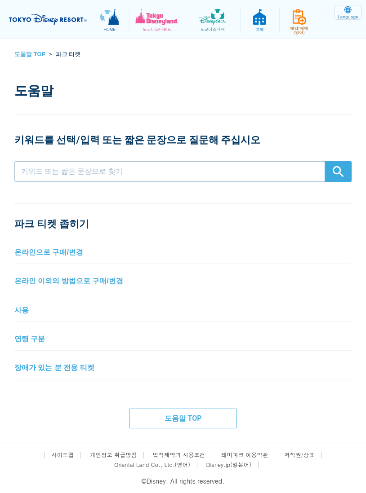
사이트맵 (52, 454)
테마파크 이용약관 (250, 454)
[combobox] (183, 171)
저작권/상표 (309, 454)
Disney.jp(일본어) (233, 464)
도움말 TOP (29, 54)
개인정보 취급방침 (106, 454)
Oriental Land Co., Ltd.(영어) (149, 464)
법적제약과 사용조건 (178, 454)
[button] (183, 252)
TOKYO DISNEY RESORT (49, 19)
